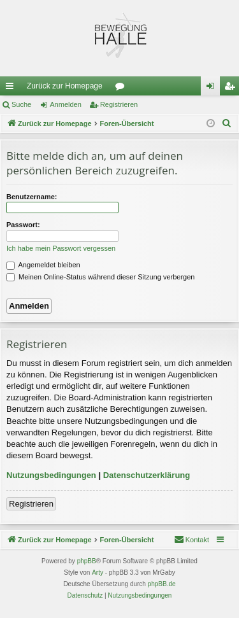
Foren (122, 88)
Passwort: (23, 224)
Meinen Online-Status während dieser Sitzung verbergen (100, 277)
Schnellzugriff (12, 88)
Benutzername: (31, 196)
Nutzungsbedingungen (51, 475)
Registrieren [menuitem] (232, 88)
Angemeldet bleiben (43, 265)
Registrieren (119, 104)
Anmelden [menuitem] (213, 88)
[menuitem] (227, 123)
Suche (21, 104)
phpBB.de (162, 583)
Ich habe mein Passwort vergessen (60, 248)
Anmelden (66, 104)
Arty (97, 572)
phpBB (86, 561)
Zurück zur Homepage (65, 85)
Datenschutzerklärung (147, 475)
